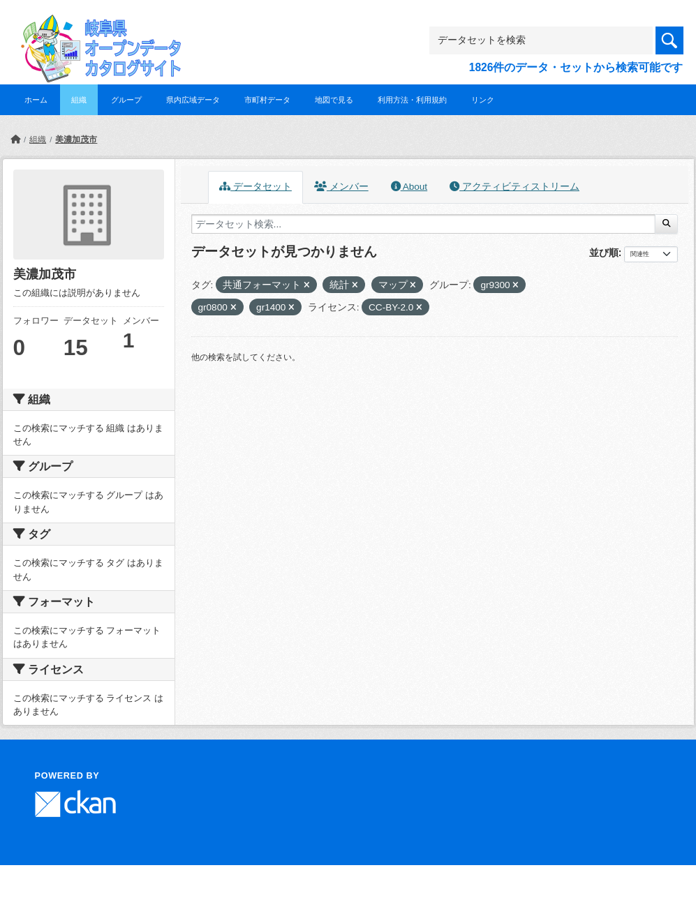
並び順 (604, 252)
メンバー (341, 186)
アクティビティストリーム (514, 186)
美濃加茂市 (76, 139)
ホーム (35, 100)
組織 (79, 100)
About (409, 186)
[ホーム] (15, 139)
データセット (255, 186)
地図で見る (334, 100)
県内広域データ (193, 100)
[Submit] (666, 224)
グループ (126, 100)
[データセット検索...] (423, 224)
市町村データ (267, 100)
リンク (482, 100)
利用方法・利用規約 (412, 100)
